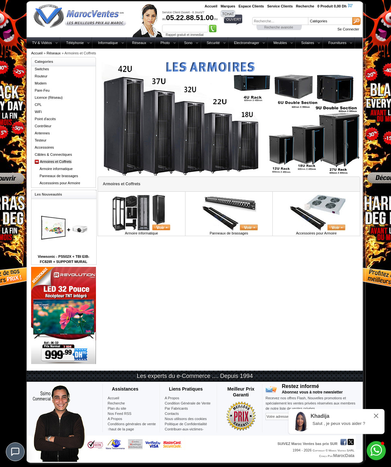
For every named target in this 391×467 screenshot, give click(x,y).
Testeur (40, 140)
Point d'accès (45, 119)
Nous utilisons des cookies (186, 419)
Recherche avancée (278, 27)
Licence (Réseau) (49, 97)
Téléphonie (75, 43)
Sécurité (213, 43)
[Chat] (15, 451)
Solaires (307, 43)
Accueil (36, 53)
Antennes (42, 133)
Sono (188, 43)
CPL (38, 105)
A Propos (172, 398)
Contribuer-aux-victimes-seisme (184, 431)
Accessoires (44, 147)
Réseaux (139, 43)
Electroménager (246, 43)
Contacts (172, 414)
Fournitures (337, 43)
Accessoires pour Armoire (60, 183)
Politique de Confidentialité (186, 424)
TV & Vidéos (42, 43)
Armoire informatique (56, 169)
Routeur (41, 76)
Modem (41, 83)
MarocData (343, 455)
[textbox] (280, 21)
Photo (165, 43)
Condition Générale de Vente (187, 403)
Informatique (108, 43)
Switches (42, 69)
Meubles (280, 43)
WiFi (38, 112)
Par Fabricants (176, 408)
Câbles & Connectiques (53, 154)
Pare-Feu (42, 90)
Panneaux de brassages (59, 176)
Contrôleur (43, 126)
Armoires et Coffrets (56, 162)
